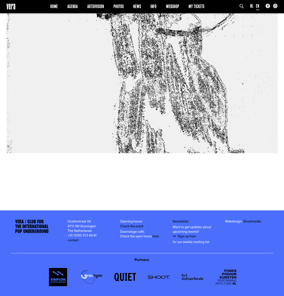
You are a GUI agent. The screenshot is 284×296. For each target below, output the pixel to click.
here (155, 236)
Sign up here (187, 236)
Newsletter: (181, 221)
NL (251, 6)
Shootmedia (252, 221)
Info (153, 6)
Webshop (172, 6)
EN (257, 6)
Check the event (131, 226)
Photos (118, 6)
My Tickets (196, 6)
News (137, 6)
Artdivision (95, 6)
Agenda (72, 6)
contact (73, 240)
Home (54, 6)
